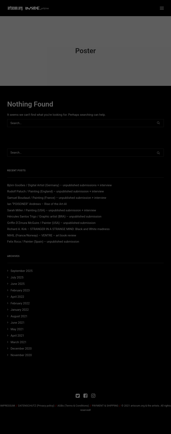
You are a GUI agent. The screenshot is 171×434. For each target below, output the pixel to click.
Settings (53, 53)
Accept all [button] (85, 77)
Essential (48, 63)
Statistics (80, 63)
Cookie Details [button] (74, 102)
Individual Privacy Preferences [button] (86, 97)
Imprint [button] (101, 102)
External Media (116, 63)
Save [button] (85, 89)
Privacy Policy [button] (89, 102)
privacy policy (70, 49)
